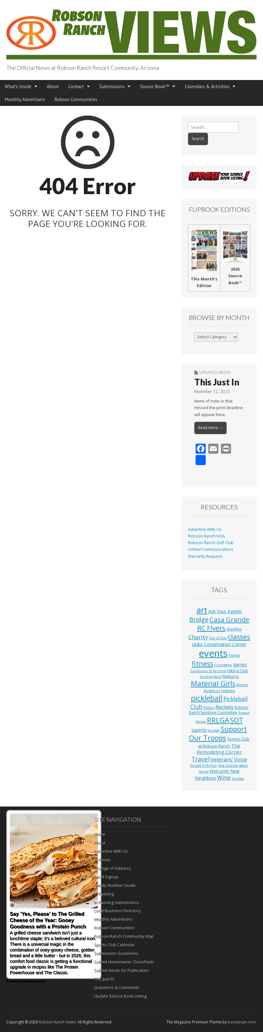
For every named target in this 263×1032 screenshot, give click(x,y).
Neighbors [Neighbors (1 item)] (212, 691)
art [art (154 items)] (202, 610)
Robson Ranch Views (57, 1022)
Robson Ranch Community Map (124, 936)
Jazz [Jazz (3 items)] (217, 676)
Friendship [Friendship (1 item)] (223, 665)
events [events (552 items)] (213, 653)
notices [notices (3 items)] (228, 690)
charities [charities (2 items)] (233, 629)
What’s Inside (18, 86)
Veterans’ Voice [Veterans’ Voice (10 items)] (228, 759)
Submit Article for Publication (121, 970)
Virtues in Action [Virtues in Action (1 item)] (203, 765)
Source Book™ (154, 86)
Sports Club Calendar (114, 945)
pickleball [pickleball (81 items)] (206, 698)
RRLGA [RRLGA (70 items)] (218, 720)
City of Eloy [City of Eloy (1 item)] (218, 638)
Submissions (112, 86)
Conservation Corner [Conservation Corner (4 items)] (225, 644)
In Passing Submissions (116, 902)
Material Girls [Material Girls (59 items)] (213, 683)
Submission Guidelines (116, 953)
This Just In (216, 382)
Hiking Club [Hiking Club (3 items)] (237, 670)
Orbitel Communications (211, 549)
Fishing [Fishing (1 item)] (234, 655)
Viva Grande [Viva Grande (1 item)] (228, 765)
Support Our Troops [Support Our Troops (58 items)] (218, 733)
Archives (102, 860)
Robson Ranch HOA (206, 536)
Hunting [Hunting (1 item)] (206, 676)
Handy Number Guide (115, 885)
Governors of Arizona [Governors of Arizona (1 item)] (208, 671)
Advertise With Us (205, 529)
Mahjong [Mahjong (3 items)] (230, 676)
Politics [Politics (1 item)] (209, 707)
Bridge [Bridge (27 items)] (199, 619)
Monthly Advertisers (25, 99)
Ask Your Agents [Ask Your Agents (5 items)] (225, 611)
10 (58, 905)
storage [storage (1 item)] (214, 730)
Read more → (210, 427)
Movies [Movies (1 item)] (242, 685)
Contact (76, 86)
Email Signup (106, 877)
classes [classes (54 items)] (239, 636)
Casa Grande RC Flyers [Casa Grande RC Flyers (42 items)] (223, 623)
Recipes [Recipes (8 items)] (225, 706)
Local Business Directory (117, 910)
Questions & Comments (116, 987)
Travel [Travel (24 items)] (200, 759)
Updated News (214, 372)
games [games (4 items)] (240, 664)
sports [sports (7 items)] (199, 730)
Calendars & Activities (207, 86)
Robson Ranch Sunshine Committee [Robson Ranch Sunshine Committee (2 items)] (218, 710)
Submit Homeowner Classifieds (124, 962)
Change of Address (112, 868)
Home (99, 834)
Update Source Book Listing (120, 996)
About (53, 86)
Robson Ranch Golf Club (211, 542)
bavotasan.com (242, 1022)
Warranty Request (205, 556)
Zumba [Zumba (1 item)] (238, 778)
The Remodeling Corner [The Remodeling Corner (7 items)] (219, 748)
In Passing (104, 894)
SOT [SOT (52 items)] (236, 720)
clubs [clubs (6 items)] (197, 644)
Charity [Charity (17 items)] (198, 637)
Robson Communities (75, 99)
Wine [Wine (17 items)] (224, 777)
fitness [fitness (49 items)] (202, 663)
